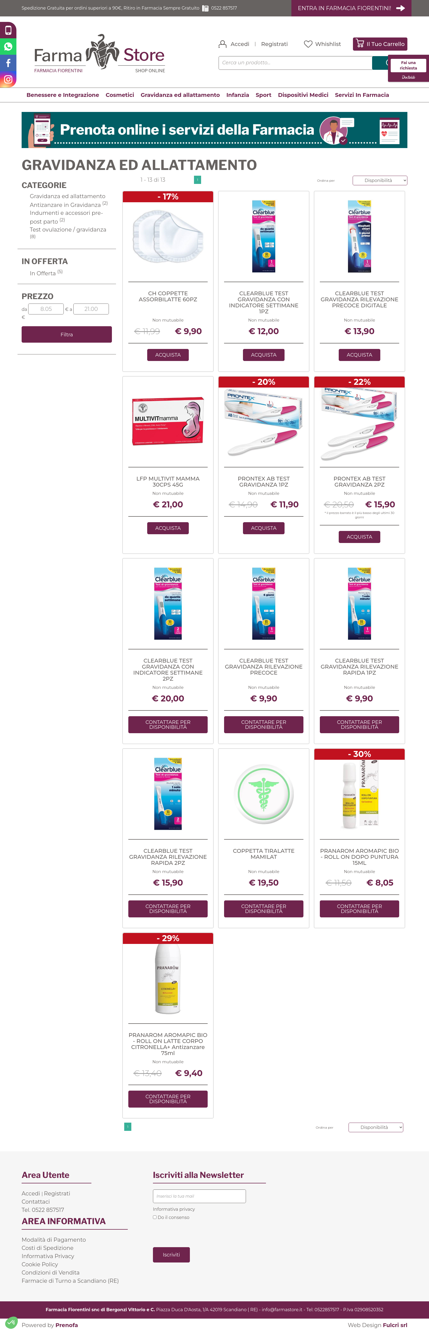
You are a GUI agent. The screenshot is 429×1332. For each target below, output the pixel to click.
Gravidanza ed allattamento (180, 95)
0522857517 (327, 1309)
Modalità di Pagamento (54, 1239)
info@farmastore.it (282, 1309)
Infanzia (238, 95)
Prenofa (67, 1325)
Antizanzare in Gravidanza (69, 205)
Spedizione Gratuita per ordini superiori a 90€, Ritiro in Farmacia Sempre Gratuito (110, 8)
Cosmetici (120, 95)
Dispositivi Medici (303, 95)
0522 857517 (224, 8)
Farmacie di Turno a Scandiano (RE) (70, 1281)
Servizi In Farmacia (362, 95)
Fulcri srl (395, 1325)
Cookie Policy (40, 1264)
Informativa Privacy (48, 1256)
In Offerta (46, 273)
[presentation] (194, 1233)
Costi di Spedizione (48, 1248)
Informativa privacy (174, 1209)
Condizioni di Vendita (51, 1272)
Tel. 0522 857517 (43, 1210)
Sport (263, 95)
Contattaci (36, 1201)
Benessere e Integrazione (63, 95)
